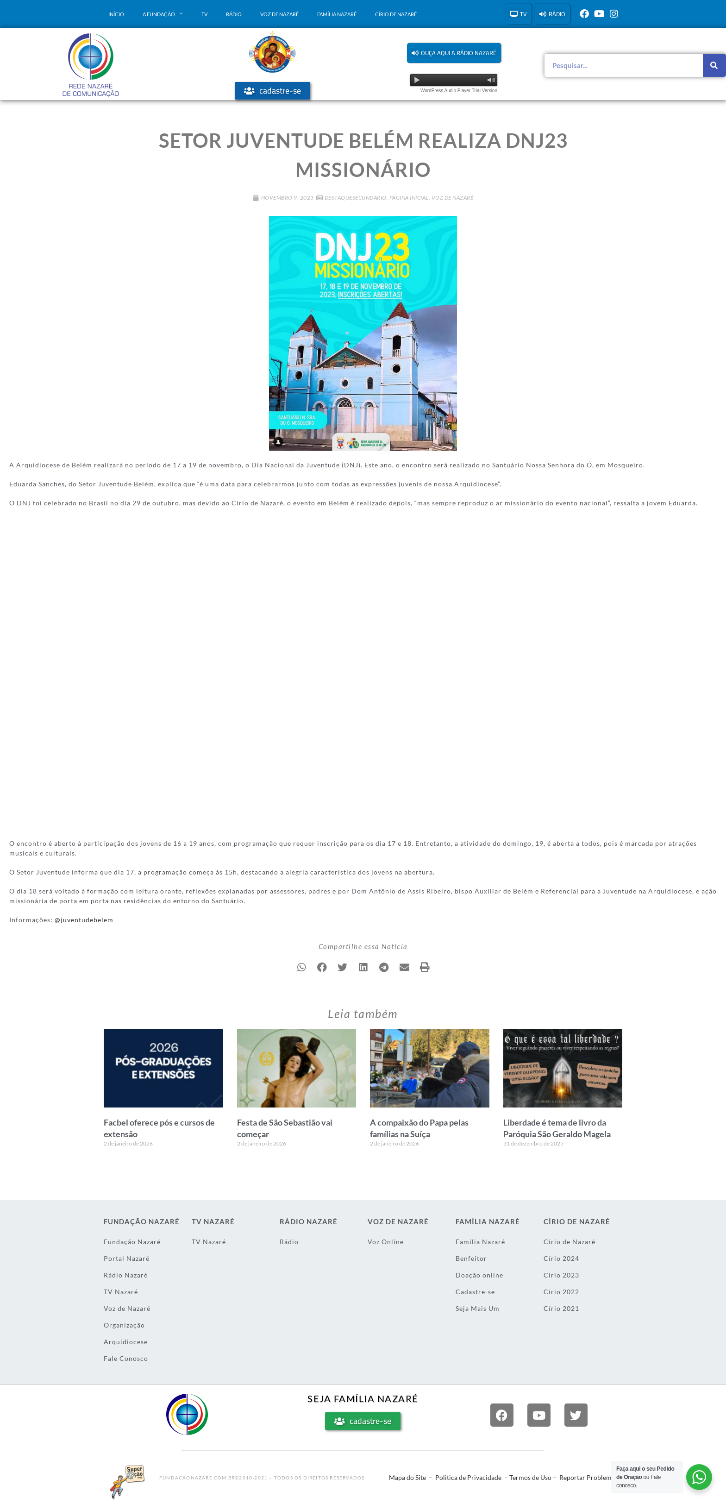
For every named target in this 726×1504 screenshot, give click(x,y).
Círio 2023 (561, 1275)
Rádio (234, 14)
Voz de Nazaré (279, 14)
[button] (454, 53)
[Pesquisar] (714, 65)
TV (204, 14)
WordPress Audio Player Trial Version (458, 90)
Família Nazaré (337, 14)
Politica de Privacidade (468, 1477)
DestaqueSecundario (356, 197)
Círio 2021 (561, 1308)
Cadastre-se (475, 1292)
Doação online (479, 1275)
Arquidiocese (126, 1342)
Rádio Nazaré (126, 1275)
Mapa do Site (407, 1477)
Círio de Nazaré (396, 14)
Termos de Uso (530, 1477)
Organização (124, 1325)
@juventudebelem (84, 920)
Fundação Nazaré (132, 1242)
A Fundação (163, 13)
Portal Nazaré (127, 1258)
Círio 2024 (561, 1258)
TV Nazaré (121, 1292)
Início (116, 14)
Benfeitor (471, 1258)
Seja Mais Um (478, 1308)
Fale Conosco (126, 1358)
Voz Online (386, 1242)
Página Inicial (409, 197)
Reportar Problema (587, 1477)
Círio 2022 (561, 1292)
